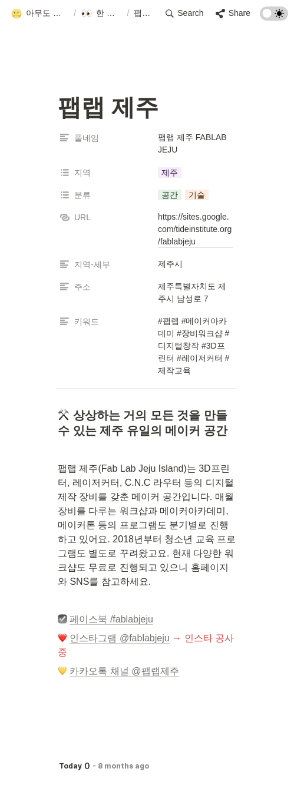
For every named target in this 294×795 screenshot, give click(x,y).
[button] (39, 13)
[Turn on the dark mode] (274, 17)
